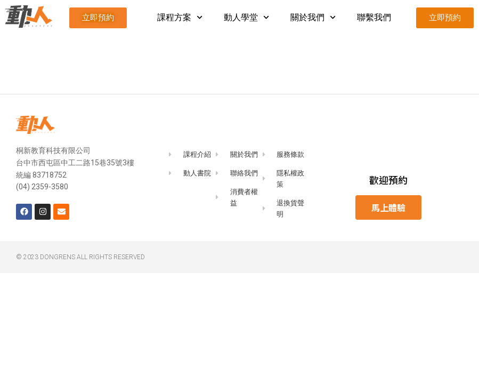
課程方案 (179, 17)
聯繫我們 (374, 17)
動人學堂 (246, 17)
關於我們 (313, 17)
